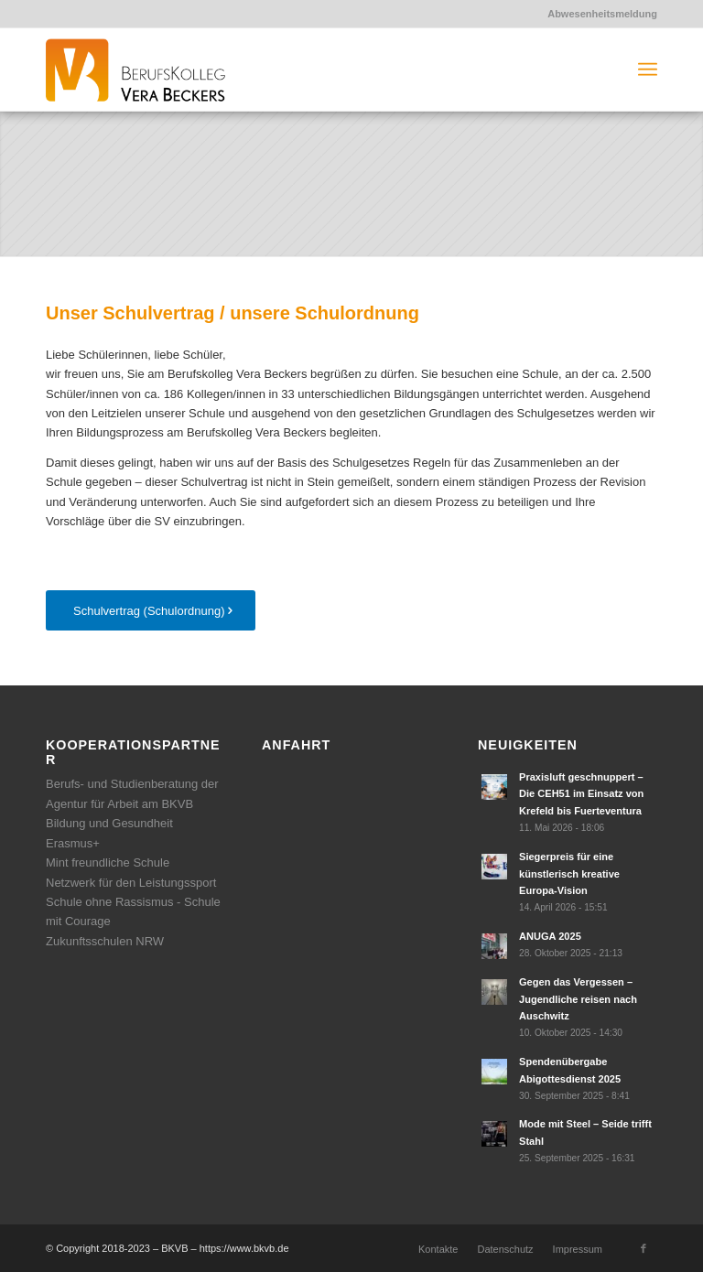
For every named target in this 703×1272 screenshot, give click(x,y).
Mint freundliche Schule (107, 862)
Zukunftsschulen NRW (105, 941)
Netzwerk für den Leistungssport (131, 882)
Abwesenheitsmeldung (602, 13)
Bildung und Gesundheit (109, 823)
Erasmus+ (73, 843)
